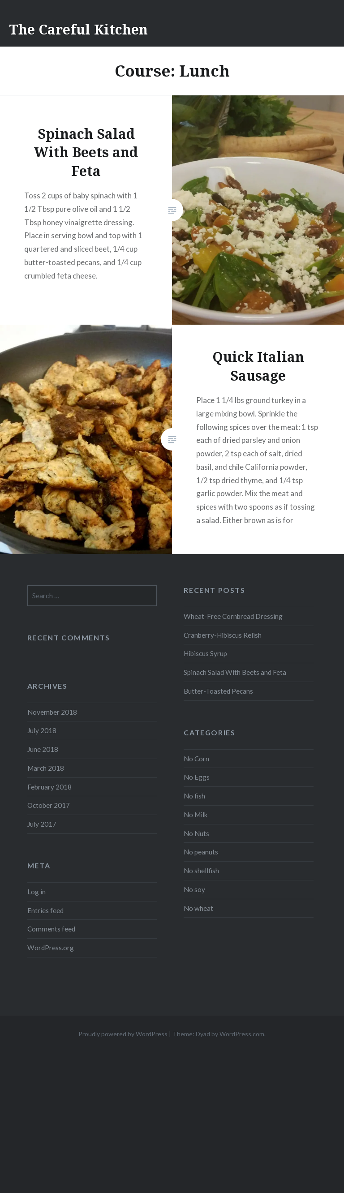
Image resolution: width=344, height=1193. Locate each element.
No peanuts (201, 852)
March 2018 (45, 768)
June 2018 (42, 749)
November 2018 (52, 712)
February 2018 (49, 787)
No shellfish (201, 871)
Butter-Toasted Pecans (218, 691)
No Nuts (196, 833)
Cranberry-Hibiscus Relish (223, 635)
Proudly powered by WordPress (123, 1034)
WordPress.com (241, 1034)
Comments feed (51, 929)
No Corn (196, 759)
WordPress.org (50, 948)
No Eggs (197, 777)
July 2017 (41, 824)
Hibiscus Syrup (205, 653)
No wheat (198, 908)
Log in (36, 892)
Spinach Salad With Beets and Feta (235, 672)
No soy (194, 889)
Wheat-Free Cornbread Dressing (233, 616)
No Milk (196, 815)
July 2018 (41, 730)
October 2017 (48, 805)
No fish (194, 796)
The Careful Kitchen (78, 29)
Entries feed (45, 910)
